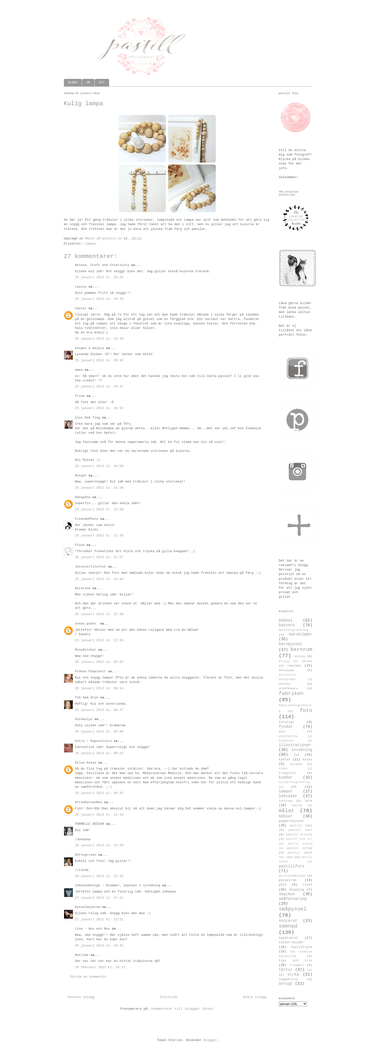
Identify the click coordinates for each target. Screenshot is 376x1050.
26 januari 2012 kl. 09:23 (99, 753)
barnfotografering (293, 630)
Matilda (82, 955)
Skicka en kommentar (88, 977)
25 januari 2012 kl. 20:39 (99, 339)
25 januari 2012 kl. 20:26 (99, 277)
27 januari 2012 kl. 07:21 (99, 898)
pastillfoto (291, 866)
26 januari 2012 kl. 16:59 (99, 845)
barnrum (301, 649)
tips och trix (295, 960)
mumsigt (297, 805)
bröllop (284, 661)
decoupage (286, 670)
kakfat (285, 759)
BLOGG (72, 82)
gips (282, 731)
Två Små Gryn (86, 697)
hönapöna (82, 497)
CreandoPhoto (86, 519)
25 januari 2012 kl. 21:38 (99, 509)
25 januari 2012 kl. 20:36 (99, 299)
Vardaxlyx (83, 719)
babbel (286, 620)
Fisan (80, 545)
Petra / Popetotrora (93, 741)
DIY (102, 82)
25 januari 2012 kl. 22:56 (99, 640)
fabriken (291, 693)
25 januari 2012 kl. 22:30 (99, 614)
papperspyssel (291, 821)
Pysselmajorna (87, 907)
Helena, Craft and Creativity (102, 265)
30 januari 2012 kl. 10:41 (99, 945)
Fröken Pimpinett (90, 671)
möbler (286, 816)
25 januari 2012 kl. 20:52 (99, 408)
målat (286, 811)
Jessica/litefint (90, 567)
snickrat (288, 921)
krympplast (287, 773)
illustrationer (295, 745)
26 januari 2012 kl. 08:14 (99, 688)
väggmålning (288, 979)
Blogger (210, 1040)
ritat (307, 885)
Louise (81, 287)
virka (293, 974)
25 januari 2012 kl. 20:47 (99, 386)
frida (80, 396)
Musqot (81, 475)
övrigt (286, 984)
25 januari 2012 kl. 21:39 (99, 535)
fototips (286, 722)
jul (296, 755)
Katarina (82, 588)
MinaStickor (85, 650)
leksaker (288, 796)
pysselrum (287, 880)
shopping (296, 890)
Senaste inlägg (81, 997)
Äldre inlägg (254, 997)
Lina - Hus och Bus (92, 929)
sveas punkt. (86, 624)
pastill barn (300, 830)
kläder (283, 768)
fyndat (286, 727)
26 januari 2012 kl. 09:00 (99, 732)
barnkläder (300, 634)
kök (293, 787)
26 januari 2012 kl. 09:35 (99, 793)
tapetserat (288, 938)
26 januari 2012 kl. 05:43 (99, 662)
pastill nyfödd (299, 848)
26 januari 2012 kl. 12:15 (99, 815)
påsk (283, 885)
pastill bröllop (299, 834)
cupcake (294, 666)
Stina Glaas (85, 763)
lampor (91, 244)
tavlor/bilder (291, 942)
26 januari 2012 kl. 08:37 (99, 710)
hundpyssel (286, 740)
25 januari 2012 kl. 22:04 (99, 579)
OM (88, 82)
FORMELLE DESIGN (89, 824)
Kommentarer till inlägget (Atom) (182, 1009)
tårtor (286, 970)
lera (308, 801)
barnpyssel (290, 644)
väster (81, 308)
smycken (287, 894)
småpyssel (293, 909)
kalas (307, 759)
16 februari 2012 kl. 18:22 (100, 967)
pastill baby (301, 825)
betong (299, 656)
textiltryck (301, 947)
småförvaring (293, 899)
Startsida (168, 997)
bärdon (307, 661)
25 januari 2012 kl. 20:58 (99, 466)
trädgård (297, 965)
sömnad (288, 926)
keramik (296, 764)
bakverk (287, 625)
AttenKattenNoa (88, 802)
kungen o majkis (89, 348)
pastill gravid (300, 843)
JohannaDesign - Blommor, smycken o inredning (117, 885)
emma (79, 370)
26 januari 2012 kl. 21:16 (99, 876)
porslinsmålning (292, 876)
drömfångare (288, 688)
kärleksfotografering (294, 782)
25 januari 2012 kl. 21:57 (99, 557)
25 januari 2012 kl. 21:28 (99, 488)
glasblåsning (288, 736)
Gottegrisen (85, 855)
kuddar (286, 777)
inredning (301, 750)
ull (309, 970)
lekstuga (286, 801)
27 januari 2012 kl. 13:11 (99, 919)
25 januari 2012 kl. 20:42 (99, 360)
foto (306, 710)
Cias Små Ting (87, 418)
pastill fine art (299, 839)
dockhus (285, 684)
